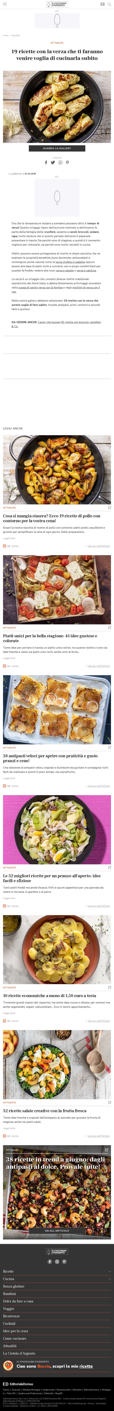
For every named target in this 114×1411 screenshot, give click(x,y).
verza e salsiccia (86, 270)
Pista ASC (11, 1393)
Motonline (77, 1389)
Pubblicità (48, 1393)
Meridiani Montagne (32, 1389)
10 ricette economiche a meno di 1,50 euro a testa (49, 995)
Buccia (43, 1366)
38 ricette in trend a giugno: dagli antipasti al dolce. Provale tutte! (55, 1163)
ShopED (59, 1393)
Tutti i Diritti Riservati (76, 1403)
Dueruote (16, 1389)
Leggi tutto (9, 538)
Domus (6, 1389)
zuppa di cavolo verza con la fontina (41, 287)
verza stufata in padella (70, 262)
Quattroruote (49, 1389)
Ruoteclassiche (64, 1389)
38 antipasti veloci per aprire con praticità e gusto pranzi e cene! (50, 758)
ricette (13, 546)
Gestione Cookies (28, 1406)
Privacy (91, 1403)
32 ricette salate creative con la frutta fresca (44, 1111)
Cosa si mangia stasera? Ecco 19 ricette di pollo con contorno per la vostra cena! (51, 518)
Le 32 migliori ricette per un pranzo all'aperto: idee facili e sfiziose (52, 878)
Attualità (15, 35)
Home (6, 35)
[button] (46, 162)
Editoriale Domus (92, 1389)
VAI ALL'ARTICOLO (99, 546)
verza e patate (65, 270)
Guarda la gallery (57, 148)
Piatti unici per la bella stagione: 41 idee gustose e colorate (50, 638)
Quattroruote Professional (30, 1393)
